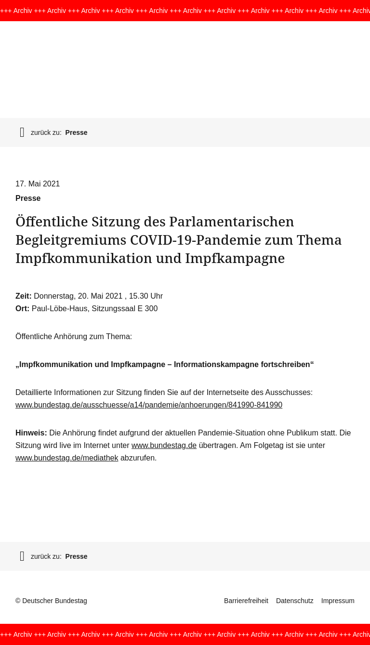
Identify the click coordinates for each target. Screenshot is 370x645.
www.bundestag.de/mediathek (66, 458)
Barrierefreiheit (246, 601)
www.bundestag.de (164, 445)
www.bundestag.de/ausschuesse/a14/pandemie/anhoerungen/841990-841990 (148, 405)
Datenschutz (295, 601)
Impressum (338, 601)
